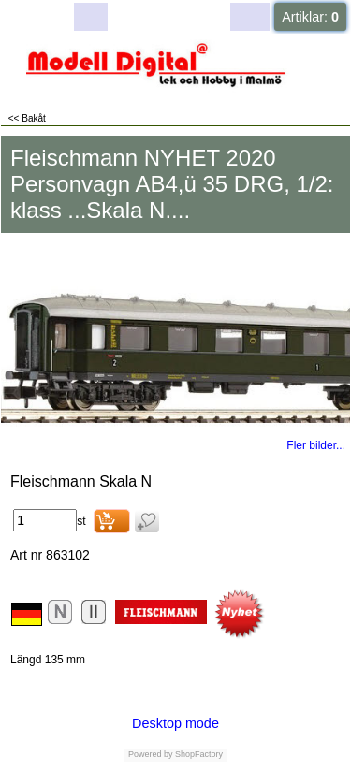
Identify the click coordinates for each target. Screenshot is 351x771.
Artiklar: (310, 16)
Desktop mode (175, 723)
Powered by (150, 754)
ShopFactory (198, 754)
